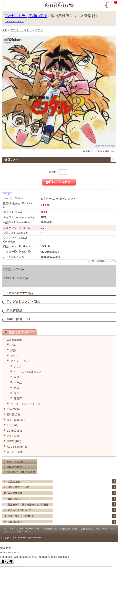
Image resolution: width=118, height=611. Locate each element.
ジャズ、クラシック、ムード (28, 403)
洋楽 (13, 350)
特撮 (16, 387)
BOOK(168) (14, 441)
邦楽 (13, 345)
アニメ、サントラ (21, 361)
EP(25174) (13, 414)
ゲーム (18, 382)
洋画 (16, 393)
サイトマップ (25, 532)
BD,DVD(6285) (16, 420)
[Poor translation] (9, 561)
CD (5, 30)
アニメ (18, 366)
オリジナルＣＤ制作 (105, 528)
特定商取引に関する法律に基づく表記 (60, 528)
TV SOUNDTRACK (14, 21)
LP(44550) (13, 409)
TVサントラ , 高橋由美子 (26, 16)
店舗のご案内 (87, 528)
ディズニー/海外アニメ (28, 371)
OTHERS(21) (15, 452)
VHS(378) (13, 436)
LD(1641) (12, 425)
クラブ (14, 355)
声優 (16, 377)
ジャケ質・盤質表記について (99, 261)
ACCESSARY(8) (17, 446)
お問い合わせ (9, 532)
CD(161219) (14, 339)
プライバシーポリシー (29, 528)
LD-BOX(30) (14, 430)
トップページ (9, 528)
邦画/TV (18, 398)
